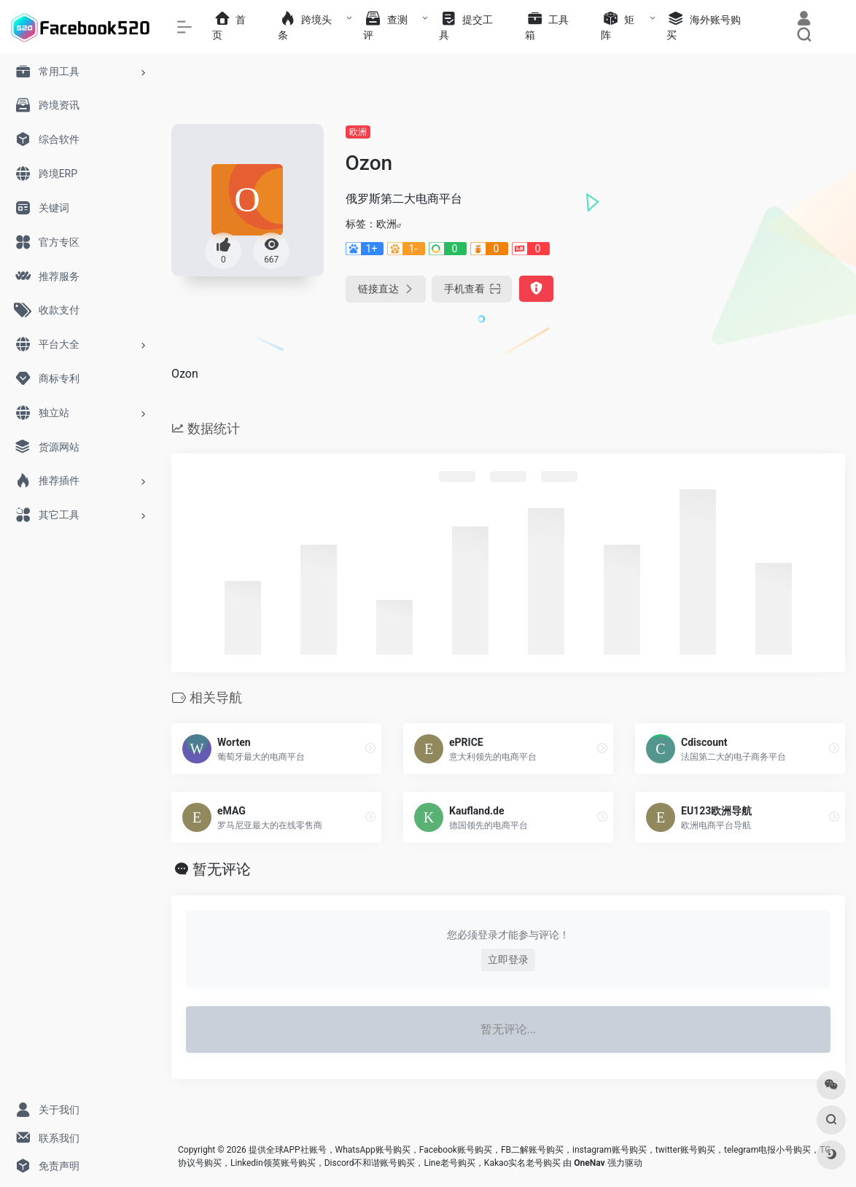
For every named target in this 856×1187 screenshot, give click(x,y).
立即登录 (508, 959)
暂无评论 (221, 869)
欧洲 (358, 132)
